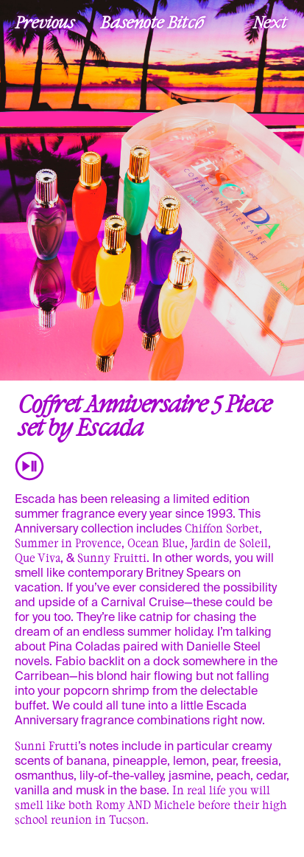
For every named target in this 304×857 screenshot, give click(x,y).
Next (270, 21)
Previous (44, 21)
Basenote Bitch (152, 21)
